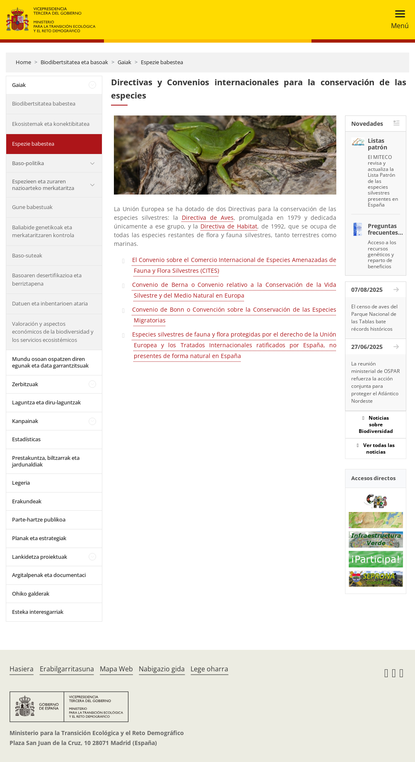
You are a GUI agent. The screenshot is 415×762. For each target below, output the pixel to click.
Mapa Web (116, 668)
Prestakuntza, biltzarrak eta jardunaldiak (46, 461)
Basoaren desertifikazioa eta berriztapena (47, 279)
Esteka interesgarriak (37, 611)
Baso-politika (28, 163)
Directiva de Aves (208, 217)
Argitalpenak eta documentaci (49, 575)
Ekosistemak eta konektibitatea (50, 123)
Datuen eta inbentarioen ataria (50, 303)
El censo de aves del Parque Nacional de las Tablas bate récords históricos (374, 317)
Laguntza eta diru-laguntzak (46, 402)
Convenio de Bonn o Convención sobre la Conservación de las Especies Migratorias (234, 314)
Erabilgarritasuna (67, 668)
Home (23, 62)
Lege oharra (209, 668)
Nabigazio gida (162, 668)
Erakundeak (26, 501)
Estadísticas (26, 439)
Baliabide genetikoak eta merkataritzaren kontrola (43, 231)
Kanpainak (25, 421)
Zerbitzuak (25, 384)
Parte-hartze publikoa (38, 519)
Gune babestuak (32, 207)
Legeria (21, 482)
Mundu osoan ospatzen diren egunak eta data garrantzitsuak (50, 362)
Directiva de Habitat (228, 226)
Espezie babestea (162, 62)
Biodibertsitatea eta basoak (74, 62)
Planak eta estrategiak (39, 538)
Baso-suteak (27, 255)
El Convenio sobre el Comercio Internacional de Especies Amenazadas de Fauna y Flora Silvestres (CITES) (234, 265)
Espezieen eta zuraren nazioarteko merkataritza (43, 185)
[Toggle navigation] (397, 19)
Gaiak (124, 62)
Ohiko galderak (30, 593)
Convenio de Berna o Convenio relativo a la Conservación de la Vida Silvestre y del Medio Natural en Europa (234, 290)
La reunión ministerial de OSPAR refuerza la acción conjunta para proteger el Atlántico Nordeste (375, 382)
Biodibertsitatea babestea (43, 103)
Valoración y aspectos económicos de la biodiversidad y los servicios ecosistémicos (53, 332)
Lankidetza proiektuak (39, 556)
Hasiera (22, 668)
